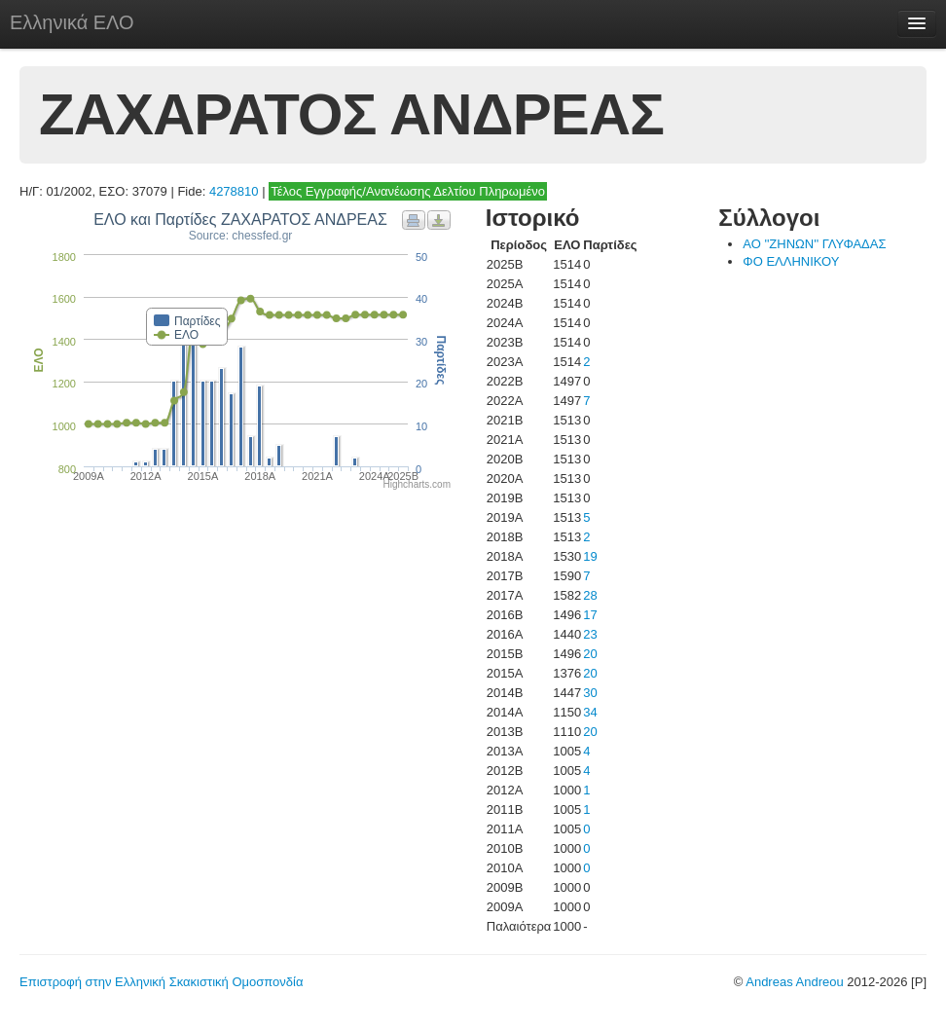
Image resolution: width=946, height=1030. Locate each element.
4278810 (234, 191)
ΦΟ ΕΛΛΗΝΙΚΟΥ (791, 261)
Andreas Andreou (794, 982)
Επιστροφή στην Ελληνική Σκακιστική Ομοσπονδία (161, 982)
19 (590, 556)
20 (590, 653)
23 (590, 634)
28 (590, 595)
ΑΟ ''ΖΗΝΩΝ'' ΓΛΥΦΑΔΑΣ (814, 244)
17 (590, 614)
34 (590, 712)
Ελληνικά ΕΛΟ (72, 22)
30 (590, 692)
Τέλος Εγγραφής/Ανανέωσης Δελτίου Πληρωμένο (408, 191)
